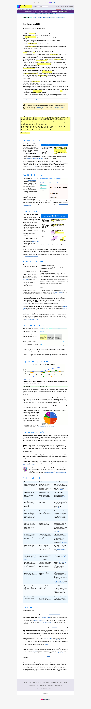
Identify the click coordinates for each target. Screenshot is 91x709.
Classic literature (21, 9)
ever (62, 72)
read (48, 43)
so (63, 37)
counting (55, 33)
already (25, 78)
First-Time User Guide (44, 619)
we (37, 54)
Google (28, 57)
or (33, 95)
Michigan (63, 64)
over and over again (32, 43)
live (34, 60)
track (29, 35)
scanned (29, 78)
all (54, 75)
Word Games (32, 687)
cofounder (46, 57)
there (66, 54)
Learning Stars (47, 247)
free (60, 57)
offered (64, 68)
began (26, 59)
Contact (48, 658)
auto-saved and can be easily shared (52, 108)
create (43, 81)
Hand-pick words (63, 11)
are (62, 37)
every (48, 40)
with (26, 72)
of (37, 35)
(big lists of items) (36, 81)
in (38, 43)
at (35, 94)
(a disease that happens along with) (60, 151)
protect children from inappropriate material (55, 475)
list (33, 76)
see (26, 43)
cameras (33, 87)
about (42, 40)
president (43, 67)
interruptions (26, 95)
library (62, 59)
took (25, 62)
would (39, 59)
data (61, 54)
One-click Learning (41, 687)
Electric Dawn (61, 655)
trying (50, 46)
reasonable (40, 94)
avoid (61, 221)
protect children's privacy (29, 467)
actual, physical (57, 59)
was (24, 56)
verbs (41, 33)
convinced (47, 33)
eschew (62, 226)
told (56, 67)
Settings (71, 6)
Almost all (25, 52)
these (30, 81)
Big (24, 24)
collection (65, 91)
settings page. (40, 107)
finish (57, 95)
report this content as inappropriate (30, 99)
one (27, 46)
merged (27, 81)
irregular (37, 33)
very (45, 51)
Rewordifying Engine (32, 168)
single (57, 72)
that (52, 33)
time (49, 35)
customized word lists (58, 294)
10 (57, 11)
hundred (35, 65)
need (40, 54)
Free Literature (54, 685)
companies (62, 80)
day (25, 87)
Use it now (46, 647)
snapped (38, 87)
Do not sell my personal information (45, 690)
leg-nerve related (60, 154)
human (26, 94)
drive (65, 73)
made (62, 33)
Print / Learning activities (49, 17)
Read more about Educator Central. (46, 429)
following (39, 86)
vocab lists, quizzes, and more (58, 107)
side (37, 48)
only (26, 56)
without (64, 94)
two (48, 94)
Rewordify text (25, 135)
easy (45, 37)
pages (36, 41)
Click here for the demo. (54, 616)
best (55, 81)
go (37, 56)
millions (44, 54)
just (39, 62)
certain (32, 35)
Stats (35, 17)
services (30, 70)
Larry (50, 57)
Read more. (60, 492)
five (51, 40)
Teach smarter (58, 9)
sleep (36, 95)
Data (29, 24)
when (26, 67)
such (27, 64)
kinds (36, 35)
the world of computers (41, 60)
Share (39, 17)
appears (39, 40)
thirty (49, 91)
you (45, 43)
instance (34, 40)
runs (29, 48)
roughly (26, 41)
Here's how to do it (55, 358)
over (47, 35)
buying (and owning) (42, 75)
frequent (25, 38)
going (34, 57)
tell (64, 81)
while (30, 87)
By (23, 33)
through (46, 62)
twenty (32, 41)
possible (25, 35)
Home (57, 6)
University (57, 64)
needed (25, 76)
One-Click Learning (48, 640)
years (39, 65)
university (39, 68)
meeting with (32, 33)
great (37, 57)
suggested (36, 70)
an (65, 81)
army (27, 86)
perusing (53, 228)
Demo (62, 6)
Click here (34, 653)
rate (37, 62)
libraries (55, 80)
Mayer (48, 86)
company (65, 75)
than (46, 91)
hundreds (49, 80)
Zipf (41, 48)
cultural (40, 35)
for (31, 40)
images (41, 87)
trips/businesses (32, 46)
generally (64, 46)
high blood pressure (61, 153)
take (27, 65)
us (50, 33)
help (36, 76)
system (48, 84)
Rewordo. (54, 629)
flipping (42, 62)
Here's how (25, 281)
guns (40, 57)
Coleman (52, 67)
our (28, 33)
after (29, 89)
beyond (38, 46)
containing (50, 81)
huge (61, 91)
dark (35, 48)
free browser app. (62, 564)
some (57, 57)
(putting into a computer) (29, 68)
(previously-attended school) (44, 64)
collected (30, 80)
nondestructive (38, 84)
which (45, 76)
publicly (58, 89)
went (29, 40)
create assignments (59, 585)
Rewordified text (27, 17)
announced (63, 89)
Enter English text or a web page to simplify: (30, 116)
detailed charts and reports (46, 408)
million (51, 91)
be (42, 59)
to (27, 35)
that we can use (54, 54)
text (48, 87)
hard (37, 59)
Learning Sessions (32, 182)
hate (56, 221)
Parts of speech (60, 17)
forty (27, 62)
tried (29, 94)
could (35, 56)
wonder (31, 59)
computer (59, 73)
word (26, 40)
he (56, 89)
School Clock (59, 642)
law (43, 48)
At (33, 62)
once (45, 40)
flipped (35, 89)
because (49, 37)
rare (36, 52)
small (25, 86)
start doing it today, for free (31, 258)
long (27, 87)
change (44, 35)
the (41, 46)
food (32, 95)
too (51, 84)
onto (55, 73)
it (27, 43)
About (30, 685)
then (24, 81)
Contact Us (50, 687)
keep (39, 76)
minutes (30, 62)
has (31, 91)
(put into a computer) (47, 72)
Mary (47, 67)
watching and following (30, 37)
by (40, 92)
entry (24, 83)
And (63, 54)
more (60, 46)
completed (51, 70)
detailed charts (35, 244)
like (38, 51)
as (25, 46)
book (43, 43)
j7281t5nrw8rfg (45, 125)
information (42, 80)
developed (31, 84)
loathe (56, 226)
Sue (49, 67)
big (59, 54)
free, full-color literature (45, 624)
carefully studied (36, 92)
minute (60, 94)
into (31, 48)
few (47, 51)
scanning (52, 75)
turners (34, 86)
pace (45, 94)
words (59, 33)
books (48, 54)
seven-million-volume (60, 62)
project (39, 72)
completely (64, 67)
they (52, 37)
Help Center (46, 685)
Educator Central (28, 382)
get (40, 56)
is (43, 37)
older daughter (58, 149)
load (52, 73)
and (42, 57)
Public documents (30, 9)
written (37, 83)
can (27, 92)
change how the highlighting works (35, 160)
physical (51, 59)
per (58, 94)
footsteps (53, 86)
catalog (37, 80)
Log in (72, 9)
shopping (30, 76)
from (46, 80)
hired (60, 86)
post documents (57, 583)
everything (45, 73)
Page (52, 57)
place (31, 56)
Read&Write (54, 2)
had (43, 33)
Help (66, 6)
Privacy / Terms (63, 685)
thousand (54, 40)
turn (63, 86)
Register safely (66, 9)
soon (26, 48)
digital (24, 60)
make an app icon (61, 552)
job (44, 70)
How (34, 59)
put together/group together (31, 73)
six (56, 70)
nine (49, 89)
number (51, 51)
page (31, 86)
